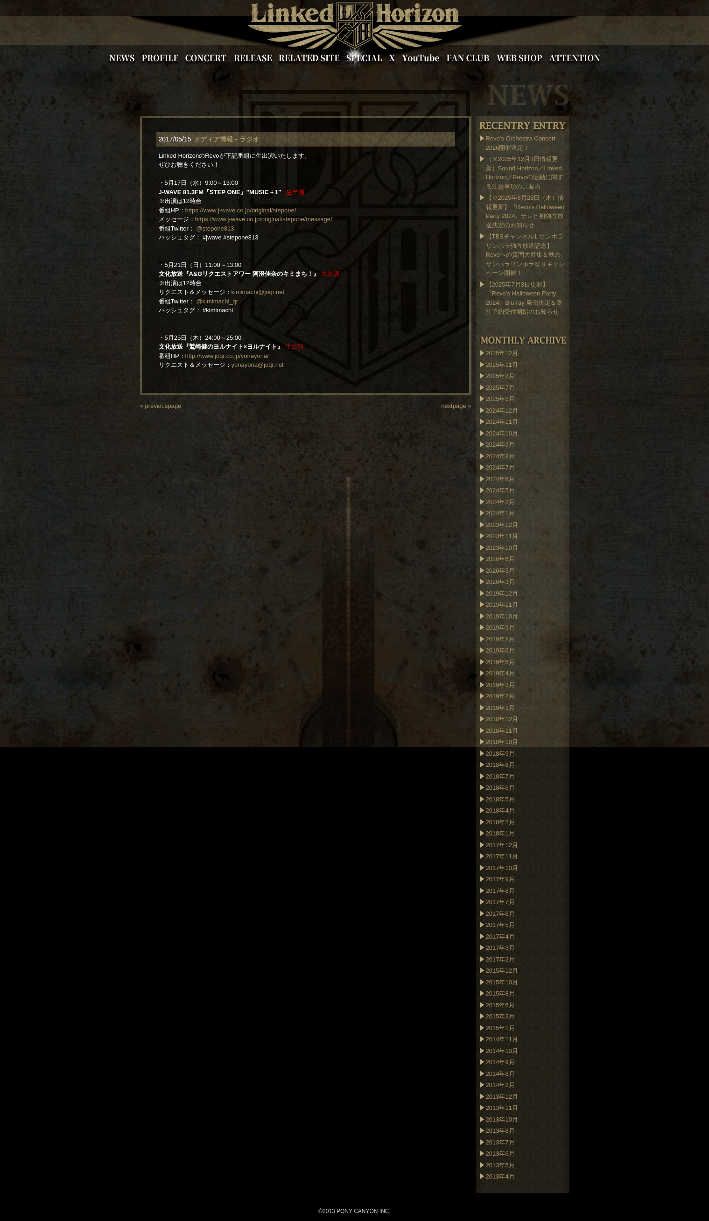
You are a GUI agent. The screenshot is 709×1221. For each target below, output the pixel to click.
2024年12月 (502, 410)
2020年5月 (500, 570)
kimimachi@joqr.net (258, 291)
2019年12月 (502, 593)
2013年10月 (502, 1119)
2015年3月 (500, 1016)
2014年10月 (502, 1050)
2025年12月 (502, 353)
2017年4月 (500, 936)
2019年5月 (500, 662)
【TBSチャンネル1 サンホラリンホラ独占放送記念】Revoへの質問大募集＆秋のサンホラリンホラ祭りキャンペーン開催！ (525, 254)
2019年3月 (500, 684)
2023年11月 (502, 536)
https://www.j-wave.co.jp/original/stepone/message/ (263, 219)
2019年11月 (502, 604)
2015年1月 (500, 1028)
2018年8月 (500, 764)
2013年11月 (502, 1107)
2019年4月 (500, 673)
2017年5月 (500, 924)
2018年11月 (502, 730)
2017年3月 (500, 947)
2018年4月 (500, 810)
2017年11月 (502, 856)
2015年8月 (500, 993)
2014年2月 (500, 1084)
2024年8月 (500, 456)
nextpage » (456, 405)
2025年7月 (500, 387)
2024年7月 (500, 467)
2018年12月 (502, 719)
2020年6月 (500, 558)
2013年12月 (502, 1096)
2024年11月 (502, 421)
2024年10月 (502, 433)
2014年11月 (502, 1039)
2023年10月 (502, 547)
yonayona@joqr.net (258, 364)
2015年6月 (500, 1005)
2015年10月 (502, 982)
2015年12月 (502, 970)
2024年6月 (500, 479)
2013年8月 (500, 1130)
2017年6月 (500, 913)
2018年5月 (500, 799)
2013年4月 (500, 1176)
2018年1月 (500, 833)
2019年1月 (500, 707)
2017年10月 (502, 867)
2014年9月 (500, 1062)
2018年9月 (500, 753)
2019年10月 (502, 616)
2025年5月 (500, 398)
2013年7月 (500, 1142)
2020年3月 (500, 581)
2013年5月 (500, 1165)
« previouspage (161, 405)
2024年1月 (500, 513)
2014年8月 (500, 1073)
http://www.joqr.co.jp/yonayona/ (227, 355)
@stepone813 (215, 228)
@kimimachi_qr (217, 301)
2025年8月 (500, 375)
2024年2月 (500, 501)
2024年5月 (500, 490)
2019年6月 (500, 650)
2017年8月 (500, 890)
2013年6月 (500, 1153)
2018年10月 (502, 741)
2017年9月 (500, 879)
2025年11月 (502, 364)
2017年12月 (502, 845)
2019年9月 (500, 627)
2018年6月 (500, 787)
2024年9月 (500, 444)
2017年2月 (500, 959)
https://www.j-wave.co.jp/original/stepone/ (240, 210)
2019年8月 (500, 639)
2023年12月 (502, 524)
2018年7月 (500, 776)
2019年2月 (500, 696)
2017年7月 (500, 901)
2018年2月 (500, 822)
